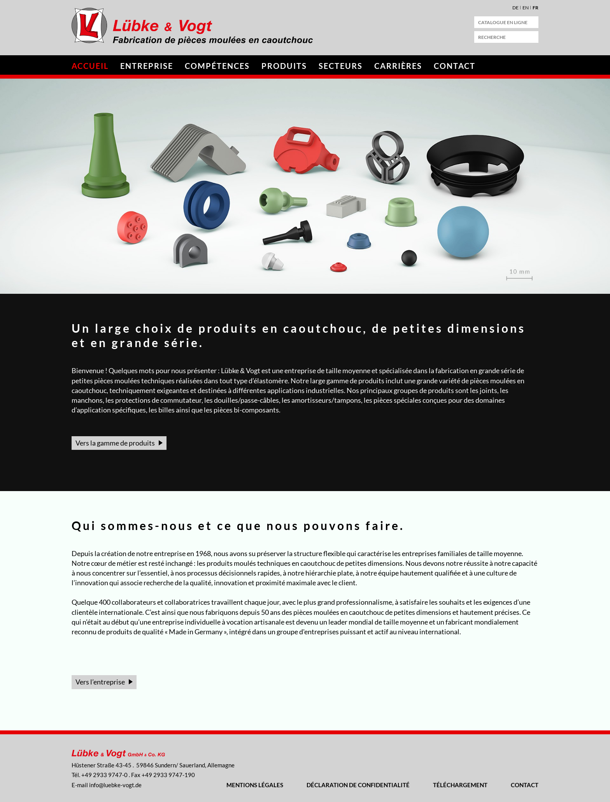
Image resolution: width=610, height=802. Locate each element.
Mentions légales (254, 784)
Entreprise (146, 65)
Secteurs (341, 65)
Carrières (398, 65)
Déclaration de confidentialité (358, 784)
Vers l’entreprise (100, 681)
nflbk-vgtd (115, 784)
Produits (284, 65)
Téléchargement (460, 784)
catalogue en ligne (503, 22)
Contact (454, 65)
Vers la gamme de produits (115, 443)
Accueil (90, 65)
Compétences (217, 65)
